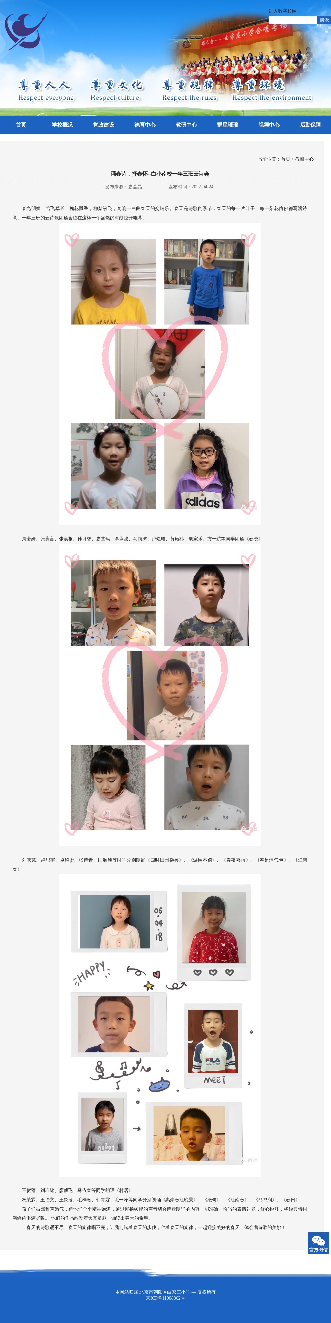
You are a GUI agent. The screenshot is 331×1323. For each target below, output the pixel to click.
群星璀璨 (227, 125)
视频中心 (269, 125)
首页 (21, 125)
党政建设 (103, 125)
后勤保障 (310, 125)
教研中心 (186, 125)
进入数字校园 (283, 11)
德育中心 (145, 125)
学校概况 (62, 125)
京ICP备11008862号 (165, 1298)
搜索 (324, 20)
